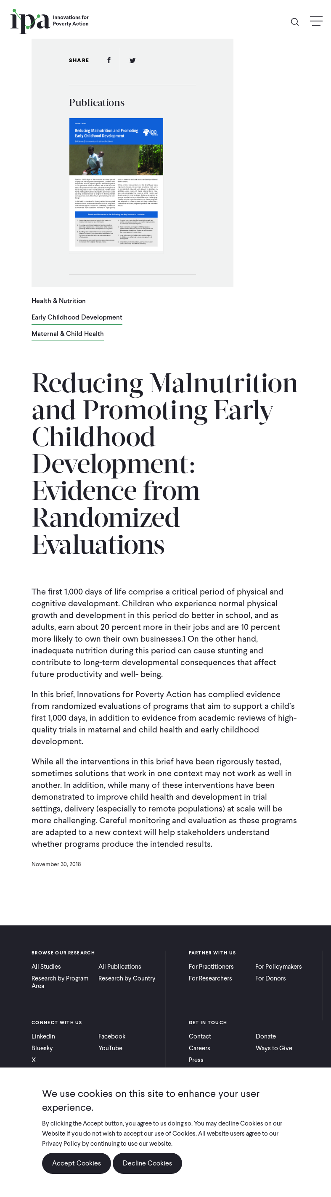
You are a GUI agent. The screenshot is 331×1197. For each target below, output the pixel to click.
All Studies (46, 966)
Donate (266, 1036)
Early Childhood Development (77, 318)
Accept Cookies (76, 1163)
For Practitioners (211, 966)
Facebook (111, 1036)
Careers (199, 1048)
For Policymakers (278, 966)
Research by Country (127, 978)
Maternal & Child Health (68, 334)
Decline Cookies (147, 1163)
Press (196, 1060)
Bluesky (42, 1048)
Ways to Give (274, 1048)
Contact (200, 1036)
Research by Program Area (60, 982)
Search (298, 21)
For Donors (270, 978)
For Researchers (210, 978)
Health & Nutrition (59, 301)
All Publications (119, 966)
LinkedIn (43, 1036)
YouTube (110, 1048)
